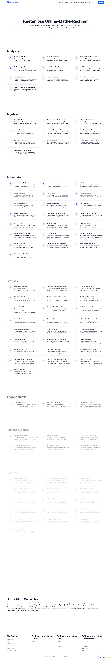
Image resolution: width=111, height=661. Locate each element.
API (7, 646)
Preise (91, 2)
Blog (96, 2)
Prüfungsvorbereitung (80, 2)
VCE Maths (85, 646)
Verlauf (61, 2)
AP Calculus (60, 646)
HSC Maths (85, 648)
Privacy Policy (10, 648)
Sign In (101, 2)
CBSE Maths (85, 650)
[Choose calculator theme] (103, 657)
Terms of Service (11, 650)
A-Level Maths (35, 644)
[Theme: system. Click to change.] (56, 2)
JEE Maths (84, 644)
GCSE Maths (35, 641)
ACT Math (59, 644)
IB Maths (84, 641)
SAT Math (59, 641)
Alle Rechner (68, 2)
